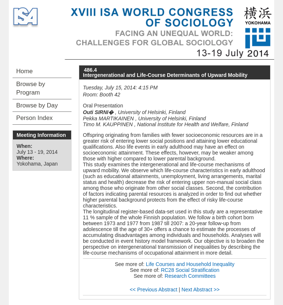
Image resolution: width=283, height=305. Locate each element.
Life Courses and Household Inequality (190, 264)
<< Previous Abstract (153, 289)
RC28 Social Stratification (190, 270)
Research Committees (190, 276)
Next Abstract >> (201, 289)
